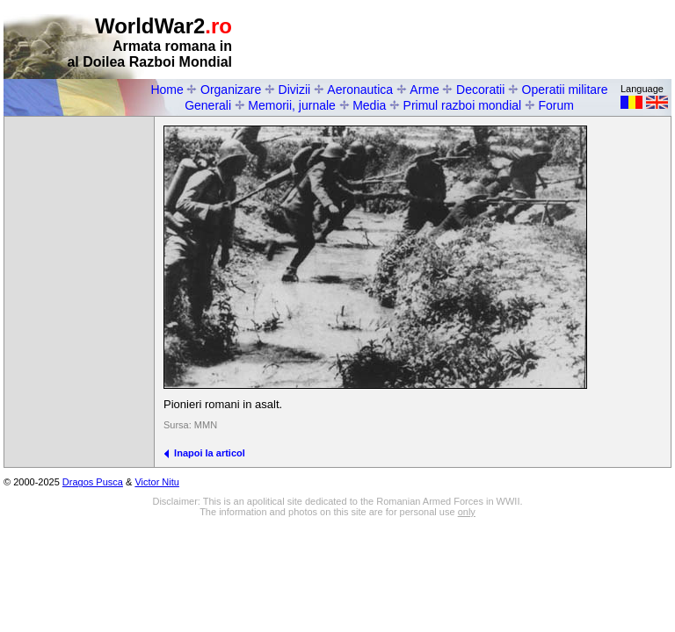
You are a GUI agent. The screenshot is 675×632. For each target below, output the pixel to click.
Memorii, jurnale (292, 105)
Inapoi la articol (204, 453)
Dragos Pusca (92, 482)
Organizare (230, 90)
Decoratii (480, 90)
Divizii (295, 90)
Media (369, 105)
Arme (424, 90)
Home (166, 90)
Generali (208, 105)
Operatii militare (565, 90)
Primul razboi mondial (462, 105)
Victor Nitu (156, 482)
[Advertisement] (465, 40)
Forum (555, 105)
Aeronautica (360, 90)
